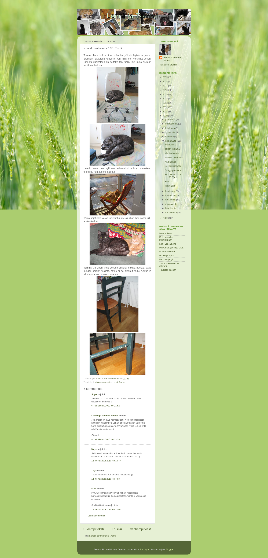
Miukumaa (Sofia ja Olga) (171, 248)
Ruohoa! (169, 181)
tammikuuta (171, 212)
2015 (165, 94)
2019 (165, 77)
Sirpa (94, 394)
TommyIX (144, 549)
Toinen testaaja (172, 149)
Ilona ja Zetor (165, 233)
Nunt (94, 488)
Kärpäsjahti (170, 162)
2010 (165, 116)
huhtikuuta (170, 200)
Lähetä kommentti (96, 516)
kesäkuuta (170, 191)
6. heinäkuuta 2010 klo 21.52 (105, 406)
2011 (165, 111)
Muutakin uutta (172, 153)
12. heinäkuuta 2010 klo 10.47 (106, 461)
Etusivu (117, 529)
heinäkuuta (171, 141)
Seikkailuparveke (173, 166)
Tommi (122, 382)
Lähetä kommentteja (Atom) (102, 536)
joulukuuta (170, 119)
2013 (165, 103)
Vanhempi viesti (140, 529)
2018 (165, 81)
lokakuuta (170, 128)
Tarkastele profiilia (168, 65)
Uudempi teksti (93, 529)
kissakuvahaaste (103, 382)
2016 (165, 90)
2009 (165, 218)
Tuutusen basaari (167, 270)
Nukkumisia (170, 145)
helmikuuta (171, 208)
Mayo (94, 449)
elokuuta (169, 136)
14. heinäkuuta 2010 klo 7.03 (105, 479)
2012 (165, 107)
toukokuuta (171, 195)
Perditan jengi (166, 259)
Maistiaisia (170, 186)
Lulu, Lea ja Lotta (167, 244)
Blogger (169, 549)
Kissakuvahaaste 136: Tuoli (173, 175)
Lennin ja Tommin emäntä (104, 415)
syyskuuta (170, 132)
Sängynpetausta (173, 170)
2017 (165, 86)
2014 (165, 98)
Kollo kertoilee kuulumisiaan (166, 238)
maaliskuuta (171, 204)
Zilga (94, 470)
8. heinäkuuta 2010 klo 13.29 (105, 439)
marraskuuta (171, 124)
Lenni (115, 382)
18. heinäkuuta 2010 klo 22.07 (106, 509)
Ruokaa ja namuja (174, 157)
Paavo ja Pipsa (166, 255)
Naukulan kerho (167, 251)
